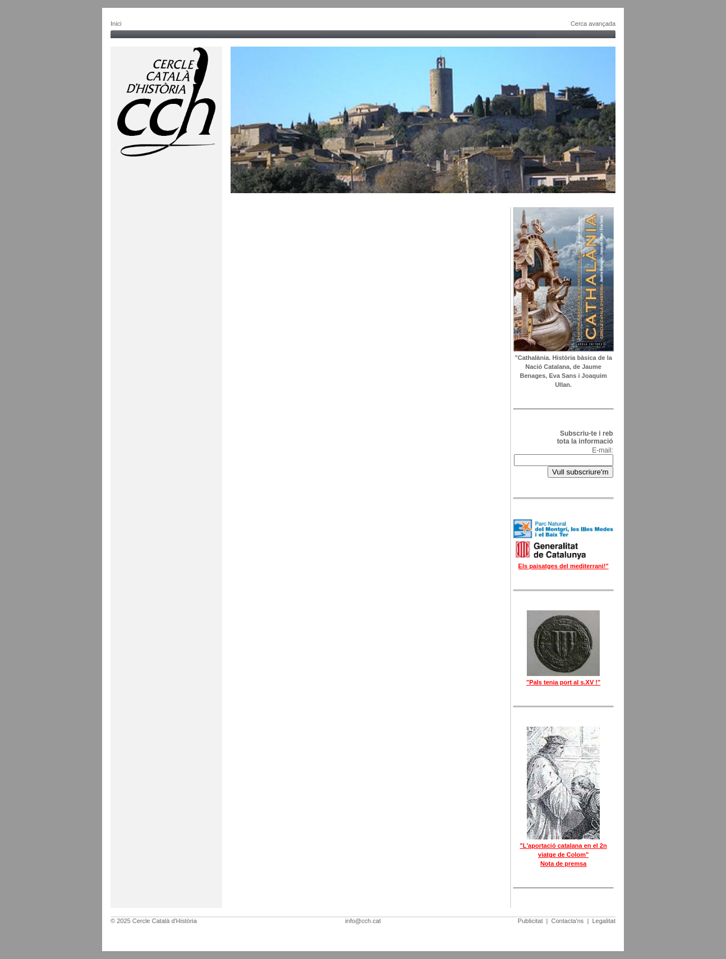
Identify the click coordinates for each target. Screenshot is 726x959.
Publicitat (530, 920)
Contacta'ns (568, 920)
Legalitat (603, 920)
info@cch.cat (363, 920)
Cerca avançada (593, 23)
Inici (116, 23)
